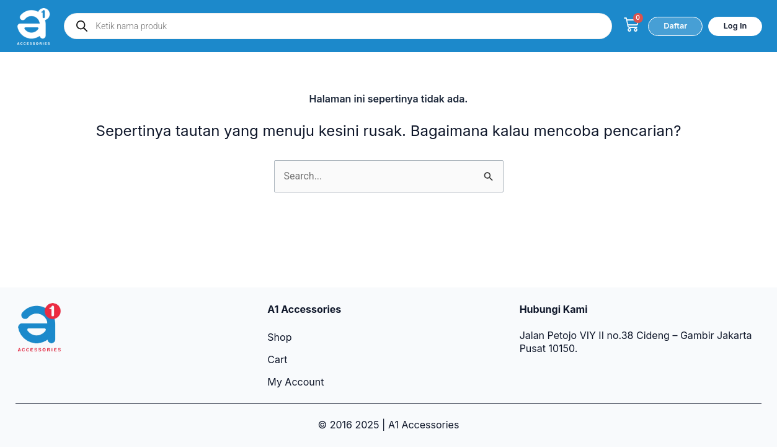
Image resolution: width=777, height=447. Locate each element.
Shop (279, 337)
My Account (295, 382)
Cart (277, 359)
